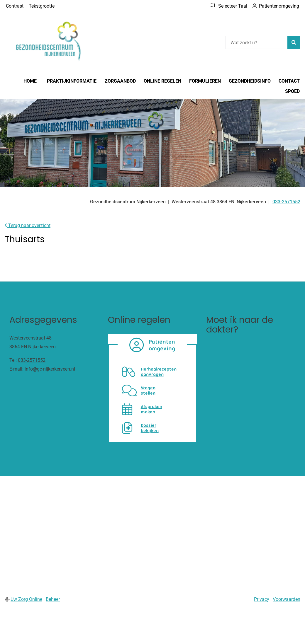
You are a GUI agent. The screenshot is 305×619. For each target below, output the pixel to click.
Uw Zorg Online (26, 599)
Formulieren (205, 81)
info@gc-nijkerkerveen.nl (50, 369)
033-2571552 (31, 360)
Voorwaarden (286, 599)
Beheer (53, 599)
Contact (289, 81)
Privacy (261, 599)
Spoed (292, 91)
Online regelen (162, 81)
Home (30, 81)
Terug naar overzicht (27, 225)
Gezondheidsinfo (250, 81)
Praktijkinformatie (71, 81)
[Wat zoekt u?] (256, 42)
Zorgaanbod (120, 81)
